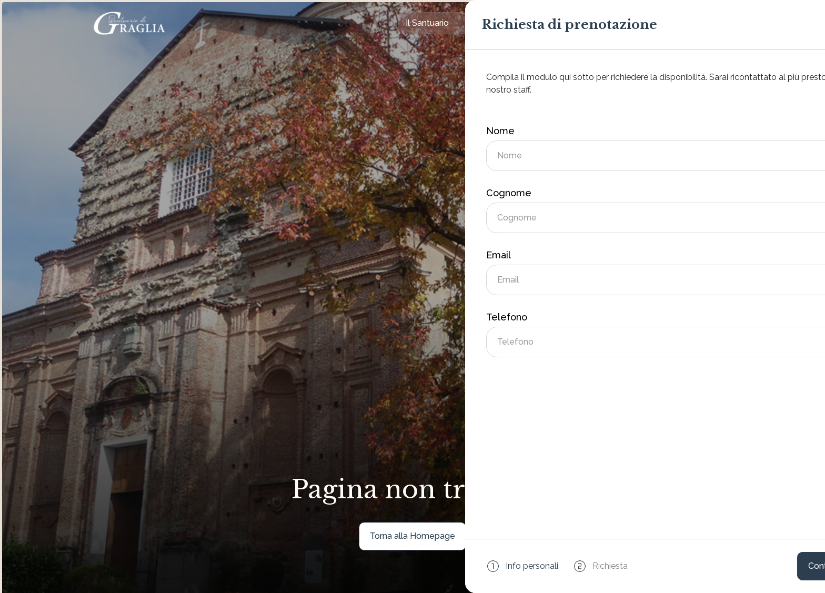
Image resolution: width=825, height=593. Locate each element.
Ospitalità (499, 23)
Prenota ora (705, 23)
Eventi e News (568, 23)
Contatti (635, 23)
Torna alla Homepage (412, 536)
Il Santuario (427, 23)
